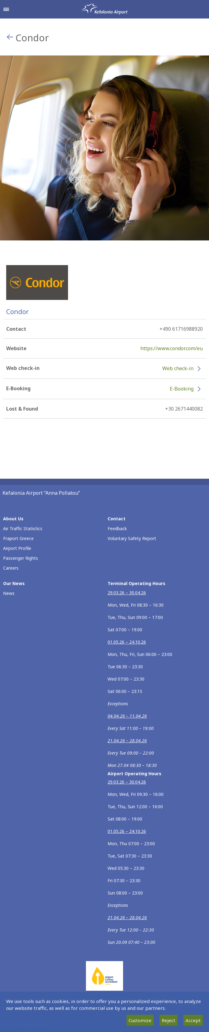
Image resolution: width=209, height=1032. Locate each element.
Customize (140, 1020)
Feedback (117, 528)
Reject (168, 1020)
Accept (193, 1020)
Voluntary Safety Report (132, 538)
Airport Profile (17, 548)
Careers (11, 568)
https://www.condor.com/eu (171, 348)
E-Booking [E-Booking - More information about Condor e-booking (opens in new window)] (182, 388)
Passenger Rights (20, 558)
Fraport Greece (18, 538)
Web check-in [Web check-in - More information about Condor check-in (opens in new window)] (178, 368)
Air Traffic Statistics (22, 528)
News (9, 593)
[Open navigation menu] (6, 9)
